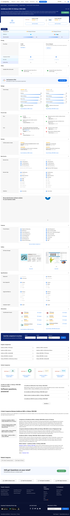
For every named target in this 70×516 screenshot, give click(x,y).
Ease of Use (23, 98)
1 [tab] (30, 73)
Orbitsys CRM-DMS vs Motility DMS (42, 358)
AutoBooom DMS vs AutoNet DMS (7, 353)
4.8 (41, 93)
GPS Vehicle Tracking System (7, 460)
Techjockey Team (25, 452)
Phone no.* (50, 335)
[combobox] (50, 338)
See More (46, 403)
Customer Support (24, 101)
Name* (26, 335)
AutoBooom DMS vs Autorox (6, 350)
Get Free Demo (35, 23)
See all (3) (31, 268)
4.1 (66, 98)
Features (22, 93)
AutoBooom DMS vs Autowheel (42, 347)
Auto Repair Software (19, 460)
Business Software (4, 5)
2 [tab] (31, 73)
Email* (38, 335)
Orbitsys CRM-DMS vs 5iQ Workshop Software (9, 358)
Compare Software (22, 5)
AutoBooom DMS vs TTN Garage (7, 347)
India (60, 1)
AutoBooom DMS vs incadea (43, 376)
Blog (37, 1)
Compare (27, 1)
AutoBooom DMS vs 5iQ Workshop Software (44, 350)
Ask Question (32, 1)
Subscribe (65, 508)
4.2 (41, 98)
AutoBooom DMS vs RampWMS (26, 376)
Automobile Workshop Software (13, 5)
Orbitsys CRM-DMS (58, 18)
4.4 (41, 96)
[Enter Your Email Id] (54, 509)
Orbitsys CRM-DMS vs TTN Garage (42, 353)
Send (63, 337)
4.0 (41, 101)
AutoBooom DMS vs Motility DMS (60, 376)
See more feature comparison (35, 244)
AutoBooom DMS (35, 18)
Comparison (65, 12)
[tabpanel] (48, 208)
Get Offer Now (62, 80)
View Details (23, 47)
